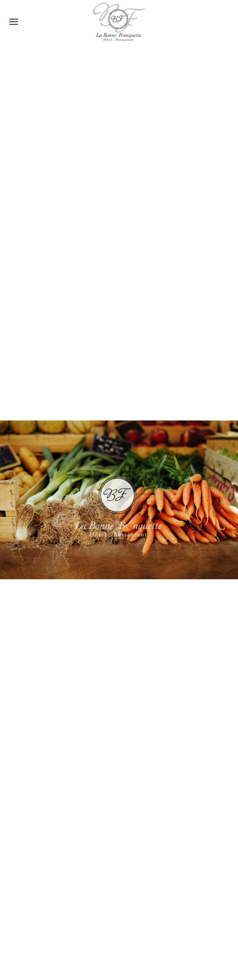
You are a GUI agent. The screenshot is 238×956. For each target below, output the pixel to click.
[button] (13, 21)
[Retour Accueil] (119, 22)
